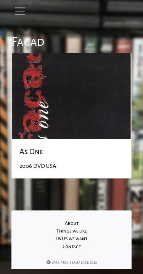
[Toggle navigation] (20, 11)
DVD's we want (71, 238)
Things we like (71, 231)
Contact (72, 246)
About (72, 223)
